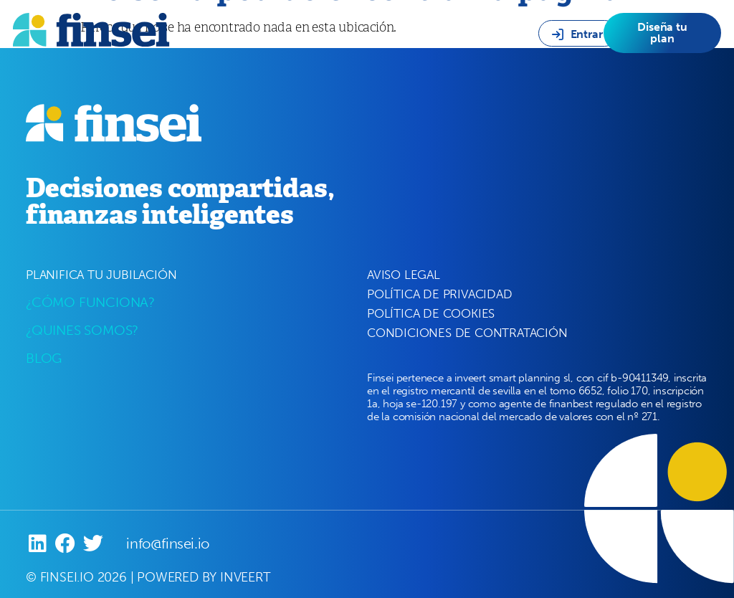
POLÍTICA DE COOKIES (431, 313)
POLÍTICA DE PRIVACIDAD (440, 294)
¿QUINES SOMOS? (82, 330)
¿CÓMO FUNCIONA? (90, 302)
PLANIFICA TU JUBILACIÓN (101, 274)
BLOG (44, 358)
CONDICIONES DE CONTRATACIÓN (467, 333)
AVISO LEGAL (403, 274)
